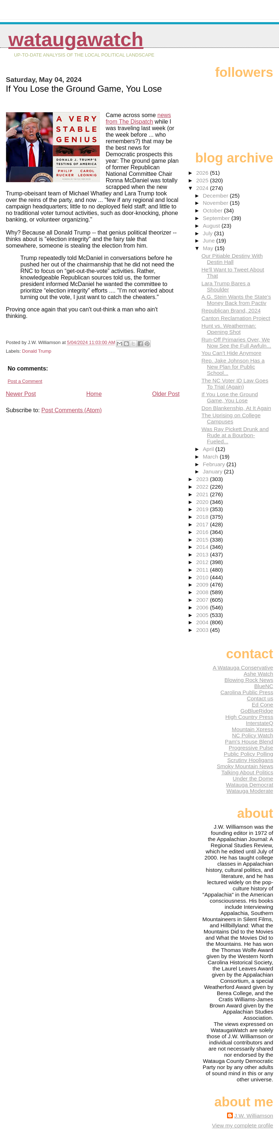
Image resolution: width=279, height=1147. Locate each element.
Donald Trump (36, 351)
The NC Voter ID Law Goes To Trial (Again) (234, 383)
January (213, 471)
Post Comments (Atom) (71, 410)
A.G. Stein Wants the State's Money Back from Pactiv (236, 300)
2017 (203, 524)
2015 (203, 540)
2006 (203, 607)
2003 (203, 630)
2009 (203, 584)
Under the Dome (253, 778)
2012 (203, 562)
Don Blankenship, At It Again (236, 408)
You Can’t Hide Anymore (231, 353)
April (209, 449)
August (212, 226)
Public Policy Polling (248, 754)
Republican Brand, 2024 (230, 310)
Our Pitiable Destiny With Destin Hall (232, 259)
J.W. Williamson (253, 1116)
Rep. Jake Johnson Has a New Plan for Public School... (232, 366)
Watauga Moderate (249, 791)
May (209, 248)
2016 (203, 532)
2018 (203, 517)
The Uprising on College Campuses (230, 418)
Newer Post (21, 394)
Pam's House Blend (249, 741)
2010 (203, 577)
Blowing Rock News (249, 680)
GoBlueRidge (256, 711)
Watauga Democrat (249, 785)
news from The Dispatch (138, 118)
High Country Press (249, 717)
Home (94, 394)
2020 (203, 502)
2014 (203, 547)
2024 (203, 188)
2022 (203, 487)
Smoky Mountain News (245, 766)
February (214, 464)
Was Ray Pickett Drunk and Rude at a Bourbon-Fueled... (234, 435)
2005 (203, 615)
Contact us (260, 698)
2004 (203, 622)
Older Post (166, 394)
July (208, 233)
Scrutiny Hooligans (250, 760)
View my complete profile (242, 1125)
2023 (203, 479)
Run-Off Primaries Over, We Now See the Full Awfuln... (236, 342)
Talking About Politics (247, 772)
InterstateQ (259, 723)
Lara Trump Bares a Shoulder (225, 286)
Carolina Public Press (247, 692)
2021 (203, 494)
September (217, 218)
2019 (203, 509)
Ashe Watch (258, 674)
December (216, 195)
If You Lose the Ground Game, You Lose (229, 397)
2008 (203, 592)
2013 (203, 554)
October (213, 210)
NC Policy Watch (252, 735)
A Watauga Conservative (243, 667)
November (216, 203)
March (211, 457)
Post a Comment (25, 381)
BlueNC (263, 686)
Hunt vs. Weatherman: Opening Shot (228, 329)
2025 (203, 180)
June (209, 240)
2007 (203, 600)
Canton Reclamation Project (235, 318)
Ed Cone (262, 704)
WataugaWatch (75, 39)
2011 (203, 570)
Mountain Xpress (252, 729)
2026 (203, 173)
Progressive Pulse (251, 748)
